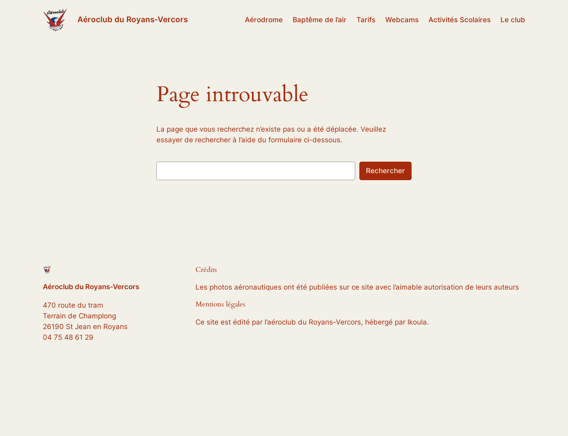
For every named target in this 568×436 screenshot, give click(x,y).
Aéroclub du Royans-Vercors (132, 19)
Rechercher (385, 171)
